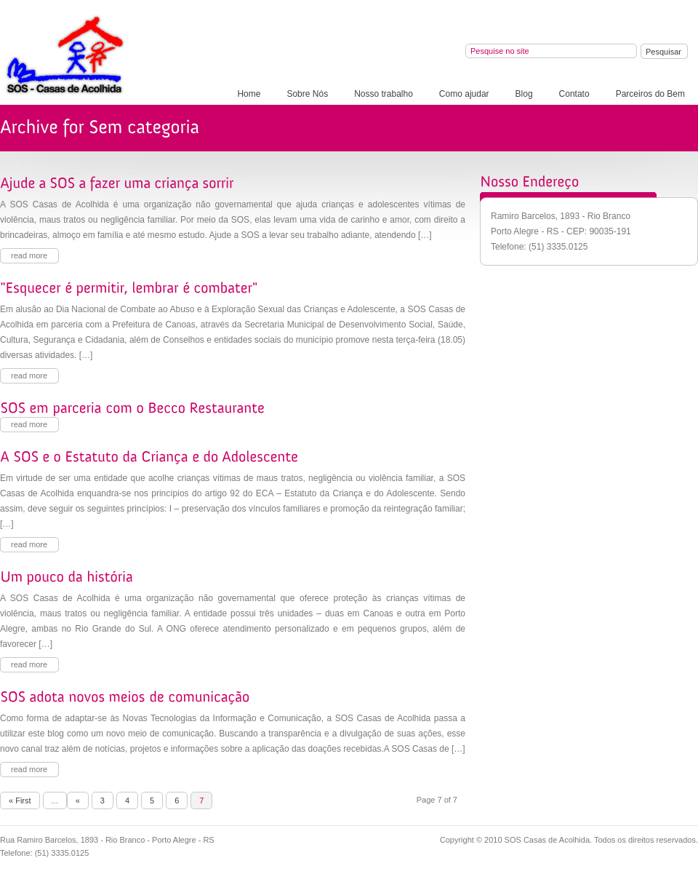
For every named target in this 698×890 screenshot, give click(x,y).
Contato (574, 94)
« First (20, 800)
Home (248, 94)
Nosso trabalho (383, 94)
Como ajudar (464, 94)
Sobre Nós (307, 94)
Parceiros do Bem (650, 94)
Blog (524, 94)
